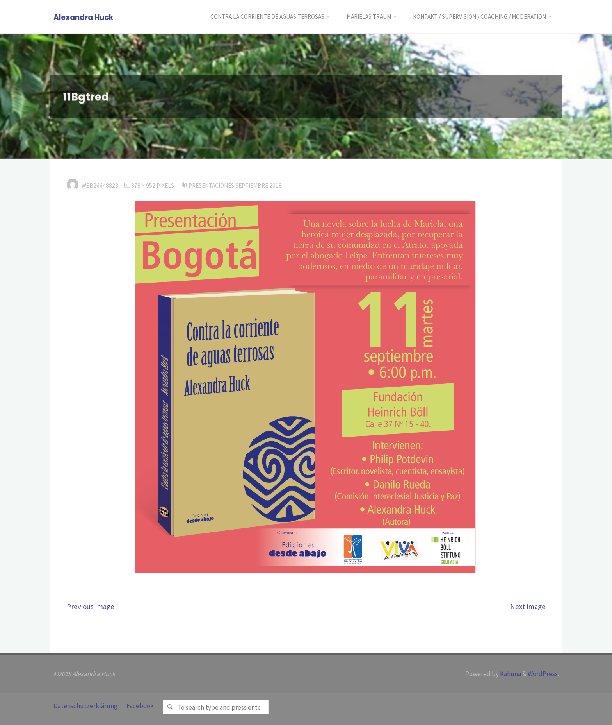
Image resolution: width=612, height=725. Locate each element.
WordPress (543, 674)
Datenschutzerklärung (85, 706)
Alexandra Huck (83, 17)
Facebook (140, 706)
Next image (528, 606)
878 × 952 (144, 185)
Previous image (90, 606)
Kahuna (510, 674)
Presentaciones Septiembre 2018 (235, 185)
